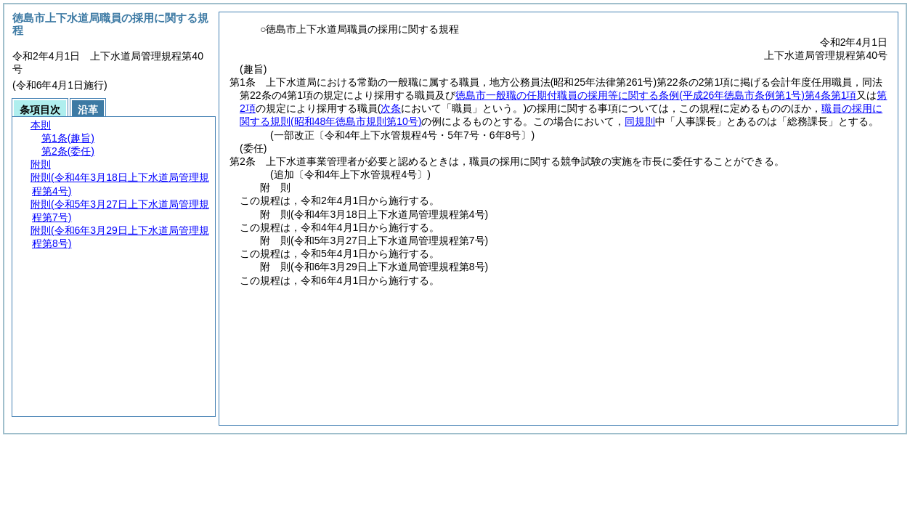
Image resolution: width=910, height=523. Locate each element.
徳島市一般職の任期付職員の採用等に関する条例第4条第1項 (655, 95)
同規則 (640, 121)
